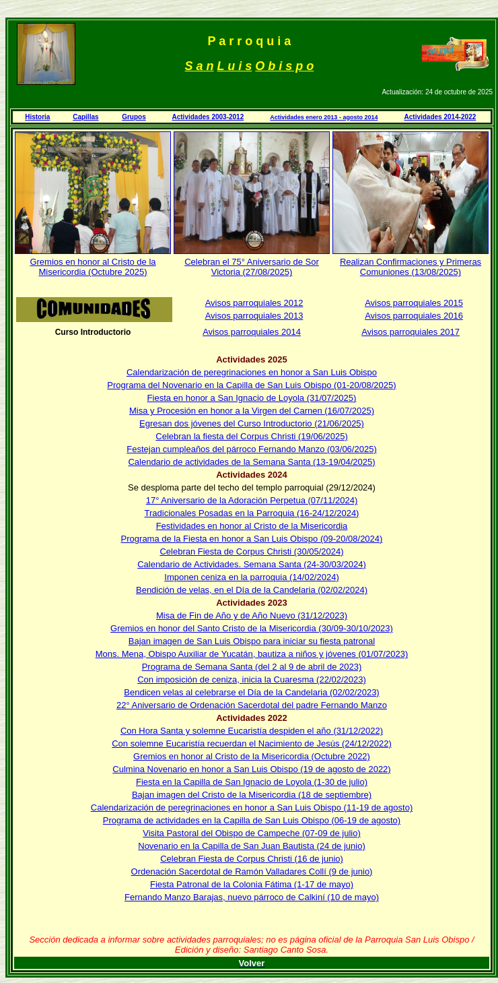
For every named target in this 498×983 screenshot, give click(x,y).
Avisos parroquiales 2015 (414, 303)
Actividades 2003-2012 (208, 117)
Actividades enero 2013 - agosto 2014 (324, 117)
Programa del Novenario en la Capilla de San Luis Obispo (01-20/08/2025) (251, 385)
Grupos (134, 117)
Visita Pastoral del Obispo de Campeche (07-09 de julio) (252, 833)
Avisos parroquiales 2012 (254, 303)
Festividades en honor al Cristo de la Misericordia (252, 526)
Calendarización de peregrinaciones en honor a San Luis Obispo (252, 372)
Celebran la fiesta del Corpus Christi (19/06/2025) (251, 436)
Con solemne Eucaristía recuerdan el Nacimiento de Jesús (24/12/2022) (252, 743)
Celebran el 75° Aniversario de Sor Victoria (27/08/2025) (251, 267)
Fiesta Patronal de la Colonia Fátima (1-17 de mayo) (251, 884)
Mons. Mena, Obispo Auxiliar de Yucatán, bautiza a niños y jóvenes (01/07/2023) (252, 654)
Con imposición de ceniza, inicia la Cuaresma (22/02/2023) (251, 679)
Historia (37, 117)
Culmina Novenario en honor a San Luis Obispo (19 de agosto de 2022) (251, 769)
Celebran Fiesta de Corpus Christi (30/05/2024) (251, 551)
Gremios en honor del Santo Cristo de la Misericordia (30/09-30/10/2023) (251, 628)
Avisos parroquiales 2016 (414, 316)
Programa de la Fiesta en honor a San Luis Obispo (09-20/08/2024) (252, 539)
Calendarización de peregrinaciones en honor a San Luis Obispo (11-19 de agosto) (252, 807)
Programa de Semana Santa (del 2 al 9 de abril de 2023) (252, 667)
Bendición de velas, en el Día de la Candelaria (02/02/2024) (251, 590)
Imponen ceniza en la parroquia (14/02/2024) (251, 577)
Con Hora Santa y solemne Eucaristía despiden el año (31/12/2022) (251, 731)
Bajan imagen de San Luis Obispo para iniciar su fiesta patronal (252, 641)
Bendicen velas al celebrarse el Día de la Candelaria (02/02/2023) (251, 692)
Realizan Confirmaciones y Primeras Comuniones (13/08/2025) (410, 267)
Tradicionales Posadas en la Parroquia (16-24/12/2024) (252, 513)
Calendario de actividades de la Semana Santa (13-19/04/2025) (251, 462)
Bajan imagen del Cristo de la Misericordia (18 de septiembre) (251, 795)
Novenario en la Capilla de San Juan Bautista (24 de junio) (251, 846)
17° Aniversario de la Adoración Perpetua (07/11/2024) (252, 500)
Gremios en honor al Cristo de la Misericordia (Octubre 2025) (92, 267)
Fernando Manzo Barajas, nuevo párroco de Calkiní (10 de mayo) (251, 897)
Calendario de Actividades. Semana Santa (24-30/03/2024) (251, 564)
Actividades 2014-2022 (440, 117)
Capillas (85, 117)
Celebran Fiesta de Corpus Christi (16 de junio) (251, 859)
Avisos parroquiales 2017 (410, 332)
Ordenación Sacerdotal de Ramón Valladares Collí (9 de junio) (252, 871)
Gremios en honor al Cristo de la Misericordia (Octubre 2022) (251, 756)
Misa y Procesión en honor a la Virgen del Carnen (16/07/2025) (251, 411)
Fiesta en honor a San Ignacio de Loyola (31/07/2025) (252, 398)
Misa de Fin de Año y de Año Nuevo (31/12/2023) (251, 615)
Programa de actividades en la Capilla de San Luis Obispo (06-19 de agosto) (251, 820)
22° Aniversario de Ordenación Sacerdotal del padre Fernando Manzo (251, 705)
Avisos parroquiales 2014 (252, 332)
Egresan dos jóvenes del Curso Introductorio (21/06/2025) (251, 423)
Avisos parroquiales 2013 (254, 316)
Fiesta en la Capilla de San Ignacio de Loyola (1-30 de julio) (251, 782)
